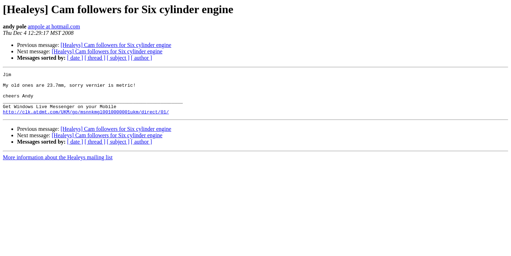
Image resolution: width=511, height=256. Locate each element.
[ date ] (75, 58)
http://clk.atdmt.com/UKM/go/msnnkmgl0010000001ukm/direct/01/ (86, 120)
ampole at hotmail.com (54, 26)
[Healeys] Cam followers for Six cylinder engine (116, 45)
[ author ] (141, 58)
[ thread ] (94, 58)
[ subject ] (118, 58)
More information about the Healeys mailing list (57, 166)
